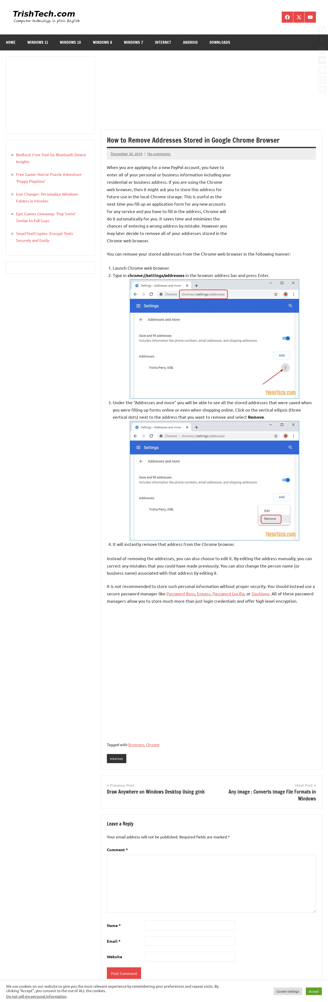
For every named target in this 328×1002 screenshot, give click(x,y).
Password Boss (180, 593)
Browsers (136, 744)
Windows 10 (70, 42)
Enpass (204, 593)
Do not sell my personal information (36, 996)
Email (113, 941)
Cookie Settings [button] (288, 991)
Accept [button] (314, 991)
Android (190, 42)
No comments (159, 153)
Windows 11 (37, 42)
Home (11, 42)
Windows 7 (133, 42)
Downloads (220, 42)
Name (114, 925)
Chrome (152, 744)
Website (114, 957)
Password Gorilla (229, 593)
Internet (163, 42)
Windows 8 (102, 42)
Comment (117, 850)
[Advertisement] (211, 92)
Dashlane (261, 593)
